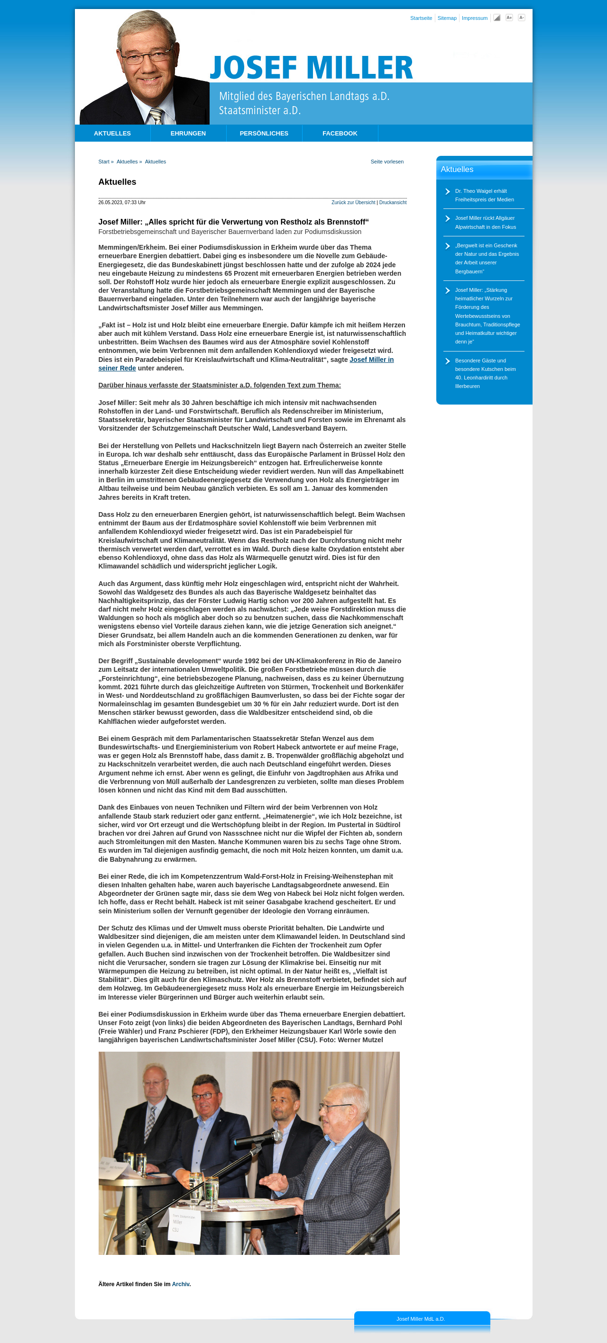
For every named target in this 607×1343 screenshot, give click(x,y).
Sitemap (447, 18)
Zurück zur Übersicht (353, 202)
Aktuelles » (129, 161)
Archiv (180, 1284)
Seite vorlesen (387, 161)
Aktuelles (155, 161)
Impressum (474, 18)
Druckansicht (393, 202)
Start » (106, 161)
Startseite (421, 18)
